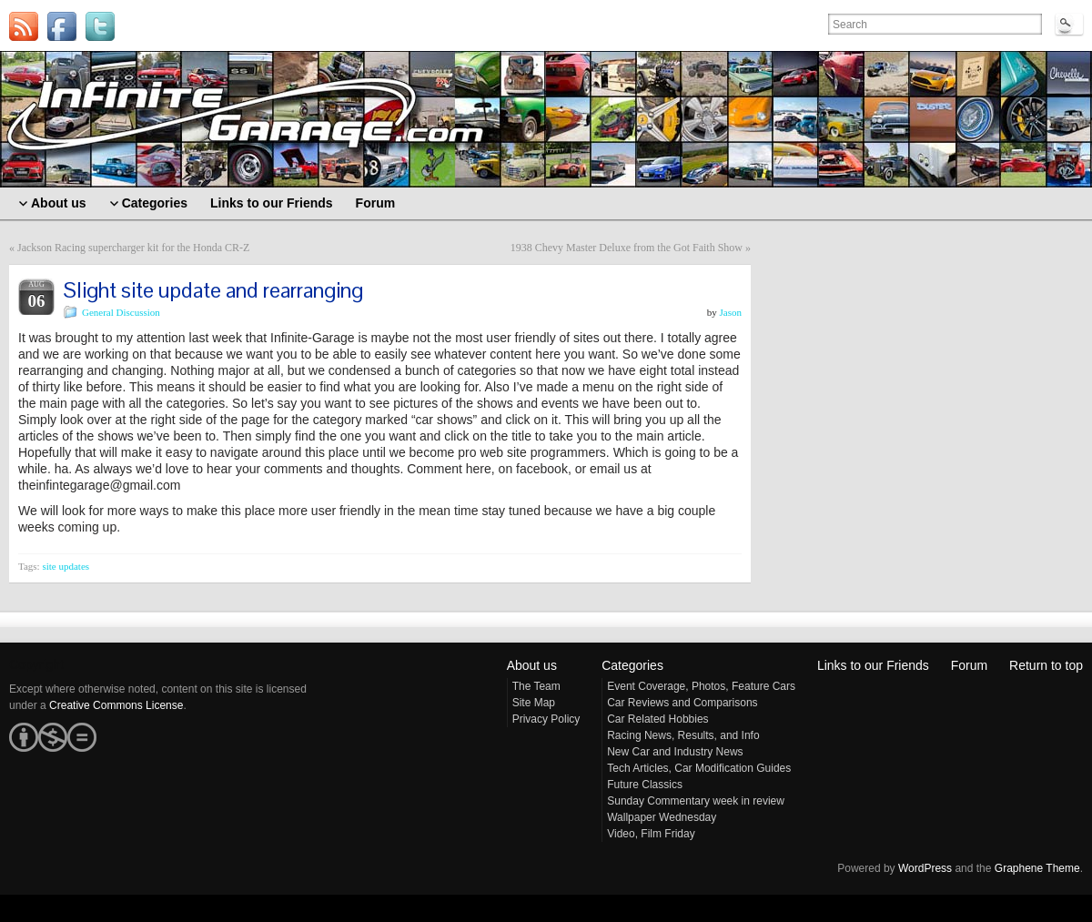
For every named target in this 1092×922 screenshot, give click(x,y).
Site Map (533, 702)
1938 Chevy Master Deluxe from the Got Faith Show (627, 247)
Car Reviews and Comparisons (682, 702)
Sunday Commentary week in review (695, 801)
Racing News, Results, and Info (683, 735)
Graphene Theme (1037, 868)
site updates (65, 566)
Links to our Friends (873, 665)
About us (532, 665)
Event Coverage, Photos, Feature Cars (701, 686)
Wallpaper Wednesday (661, 817)
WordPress (925, 868)
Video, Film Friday (650, 833)
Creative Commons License (116, 705)
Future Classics (644, 784)
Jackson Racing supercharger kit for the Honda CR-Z (133, 247)
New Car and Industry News (675, 751)
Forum (969, 665)
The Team (536, 686)
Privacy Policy (546, 719)
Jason (731, 312)
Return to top (1046, 665)
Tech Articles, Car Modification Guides (699, 768)
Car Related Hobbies (657, 719)
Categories (632, 665)
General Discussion (121, 312)
